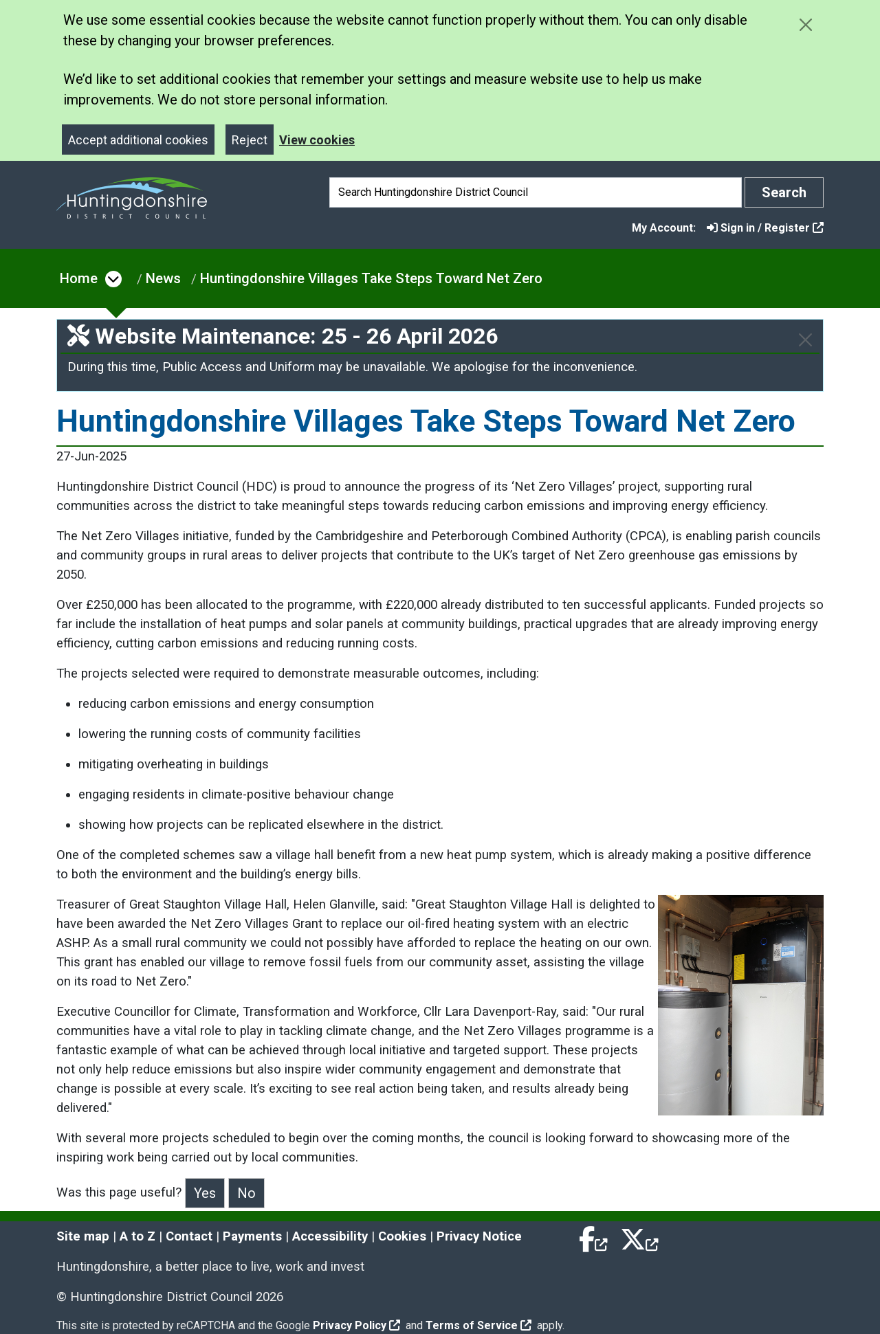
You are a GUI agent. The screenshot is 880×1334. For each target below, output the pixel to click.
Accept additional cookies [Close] (138, 140)
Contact (189, 1236)
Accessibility (330, 1236)
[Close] (805, 340)
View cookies (317, 140)
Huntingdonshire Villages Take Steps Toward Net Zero (371, 278)
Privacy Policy (356, 1325)
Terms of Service (478, 1325)
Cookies (402, 1236)
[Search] (535, 192)
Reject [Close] (249, 140)
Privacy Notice (479, 1236)
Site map (82, 1236)
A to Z (137, 1236)
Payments (252, 1236)
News (163, 278)
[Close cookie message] (805, 24)
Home (79, 278)
